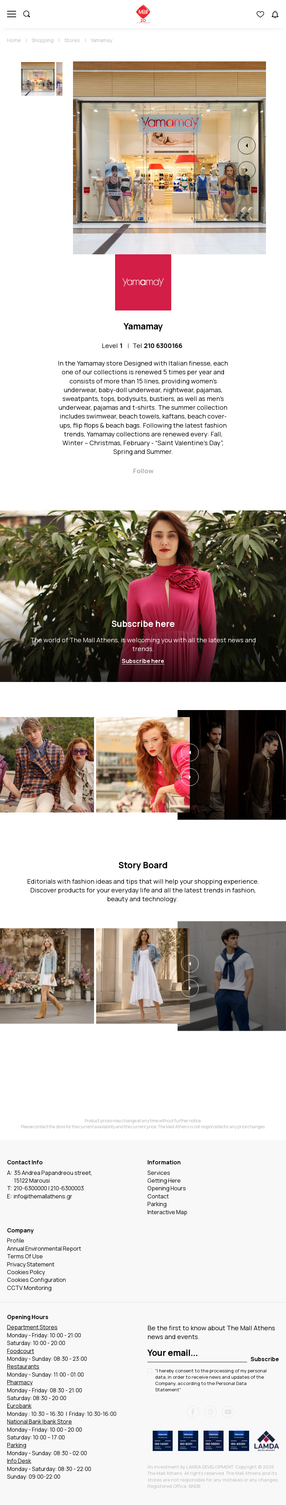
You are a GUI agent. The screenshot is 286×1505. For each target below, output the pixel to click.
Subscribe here (143, 623)
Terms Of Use (25, 1256)
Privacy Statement (30, 1264)
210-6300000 (30, 1188)
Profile (15, 1241)
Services (158, 1173)
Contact (158, 1196)
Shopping (43, 40)
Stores (72, 40)
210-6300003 (67, 1188)
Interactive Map (167, 1212)
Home (14, 40)
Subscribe (265, 1359)
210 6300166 (163, 345)
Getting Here (164, 1181)
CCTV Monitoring (29, 1288)
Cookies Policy (26, 1272)
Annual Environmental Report (44, 1248)
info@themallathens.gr (43, 1196)
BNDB (194, 1486)
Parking (157, 1204)
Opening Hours (166, 1188)
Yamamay (101, 40)
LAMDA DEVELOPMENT (209, 1467)
